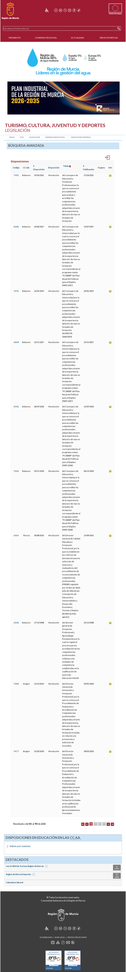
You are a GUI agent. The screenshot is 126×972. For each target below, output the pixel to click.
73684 (16, 684)
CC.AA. (26, 167)
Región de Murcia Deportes (21, 874)
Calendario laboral (14, 882)
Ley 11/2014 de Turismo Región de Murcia (27, 866)
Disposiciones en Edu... (55, 137)
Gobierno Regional (46, 37)
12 (104, 824)
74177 (16, 751)
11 (100, 824)
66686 (16, 226)
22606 (16, 622)
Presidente (15, 37)
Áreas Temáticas (109, 37)
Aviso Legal (60, 937)
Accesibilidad (46, 937)
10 (95, 824)
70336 (16, 471)
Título (66, 166)
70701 (16, 291)
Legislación (34, 137)
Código (16, 167)
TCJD (22, 137)
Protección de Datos (77, 937)
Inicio (12, 137)
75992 (16, 175)
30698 (16, 342)
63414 (16, 535)
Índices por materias (81, 137)
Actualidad (77, 37)
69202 (16, 406)
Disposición (53, 167)
